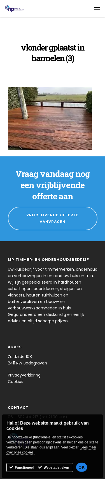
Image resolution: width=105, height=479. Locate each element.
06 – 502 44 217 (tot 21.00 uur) (37, 417)
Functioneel (24, 472)
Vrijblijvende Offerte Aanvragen (52, 218)
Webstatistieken (56, 472)
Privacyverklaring (24, 375)
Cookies (15, 381)
